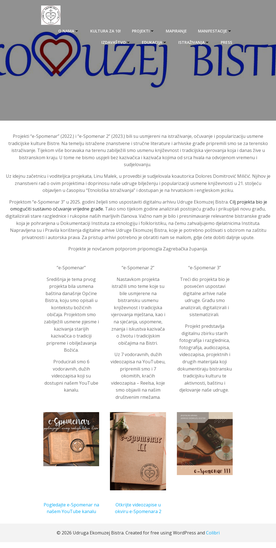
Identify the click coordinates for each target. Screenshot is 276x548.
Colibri (213, 539)
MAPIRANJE (176, 30)
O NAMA (69, 30)
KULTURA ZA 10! (106, 30)
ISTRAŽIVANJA (194, 42)
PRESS (226, 42)
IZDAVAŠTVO (116, 42)
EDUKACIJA (154, 42)
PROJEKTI (143, 30)
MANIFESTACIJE (215, 30)
